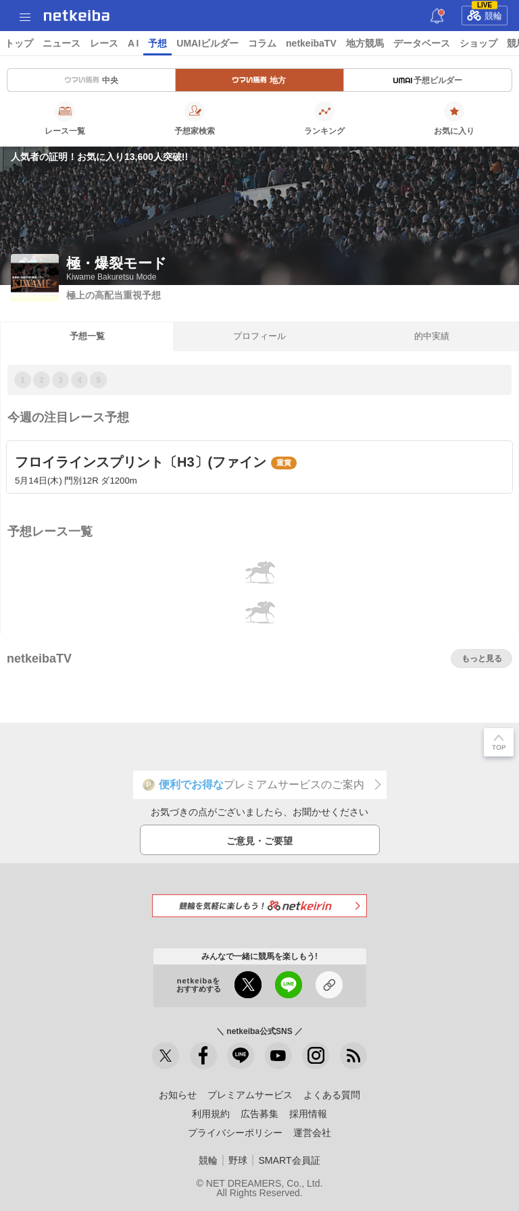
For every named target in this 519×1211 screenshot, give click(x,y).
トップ (19, 43)
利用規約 (211, 1113)
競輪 (484, 13)
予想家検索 (194, 118)
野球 (237, 1160)
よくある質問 (331, 1094)
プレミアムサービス (250, 1094)
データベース (421, 43)
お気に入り (454, 118)
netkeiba (76, 15)
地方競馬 (365, 43)
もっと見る (482, 658)
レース (104, 43)
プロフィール (259, 336)
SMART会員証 (289, 1160)
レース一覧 (65, 118)
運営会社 (312, 1132)
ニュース (61, 43)
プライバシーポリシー (235, 1132)
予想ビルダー (427, 80)
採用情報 (308, 1113)
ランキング (324, 118)
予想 (157, 43)
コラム (262, 43)
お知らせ (178, 1094)
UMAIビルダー (207, 43)
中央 (91, 80)
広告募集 (259, 1113)
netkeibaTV (311, 43)
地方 (259, 80)
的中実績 (431, 336)
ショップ (478, 43)
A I (133, 43)
